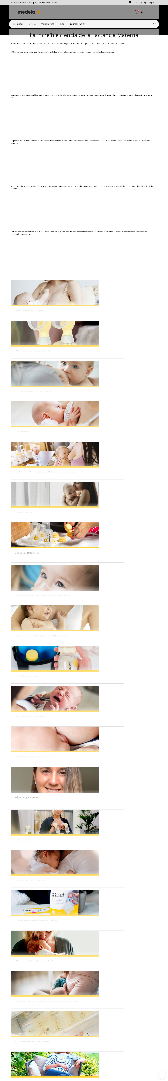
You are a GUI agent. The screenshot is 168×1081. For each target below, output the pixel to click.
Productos (18, 23)
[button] (162, 1075)
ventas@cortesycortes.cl (23, 2)
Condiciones (91, 1035)
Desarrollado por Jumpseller (104, 1079)
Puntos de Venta (77, 23)
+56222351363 (54, 1041)
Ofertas (32, 23)
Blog (62, 23)
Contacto (90, 1032)
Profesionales (47, 23)
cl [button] (135, 2)
